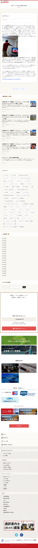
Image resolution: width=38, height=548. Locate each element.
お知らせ (5, 181)
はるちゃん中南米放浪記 (20, 201)
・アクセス (5, 486)
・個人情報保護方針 (6, 506)
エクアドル (12, 212)
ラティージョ (14, 178)
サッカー (23, 218)
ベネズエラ (19, 212)
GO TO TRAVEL (25, 186)
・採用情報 (5, 488)
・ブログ (4, 500)
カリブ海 (32, 212)
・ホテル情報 (5, 455)
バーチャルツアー (19, 181)
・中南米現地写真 (6, 496)
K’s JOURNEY (6, 198)
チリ (11, 215)
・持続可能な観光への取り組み (8, 512)
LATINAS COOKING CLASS (22, 189)
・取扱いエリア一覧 (6, 463)
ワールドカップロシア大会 (25, 178)
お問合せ (32, 2)
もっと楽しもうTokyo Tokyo (8, 189)
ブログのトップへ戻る (18, 88)
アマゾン (24, 206)
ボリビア (18, 206)
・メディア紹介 (5, 482)
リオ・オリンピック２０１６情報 (9, 221)
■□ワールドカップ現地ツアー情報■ (26, 221)
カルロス (11, 181)
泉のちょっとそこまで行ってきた (23, 195)
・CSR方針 (5, 508)
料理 (32, 186)
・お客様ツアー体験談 (6, 467)
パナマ (26, 212)
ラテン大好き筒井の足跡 (8, 201)
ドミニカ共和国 (18, 215)
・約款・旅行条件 (6, 502)
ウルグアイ (27, 215)
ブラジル (11, 206)
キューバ (5, 212)
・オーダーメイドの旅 (6, 453)
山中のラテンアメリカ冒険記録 (18, 198)
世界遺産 (5, 206)
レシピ (12, 192)
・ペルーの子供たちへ (6, 480)
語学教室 (18, 192)
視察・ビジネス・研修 (14, 218)
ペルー (30, 206)
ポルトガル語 (13, 175)
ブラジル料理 (5, 186)
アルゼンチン (13, 209)
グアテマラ (28, 181)
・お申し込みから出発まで (7, 469)
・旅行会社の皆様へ (6, 498)
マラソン (30, 218)
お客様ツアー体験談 (15, 186)
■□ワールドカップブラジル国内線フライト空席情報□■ (13, 226)
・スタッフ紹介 (5, 478)
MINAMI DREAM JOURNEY (8, 195)
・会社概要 (5, 484)
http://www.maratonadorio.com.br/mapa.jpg (11, 79)
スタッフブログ (26, 192)
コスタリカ (5, 215)
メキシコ (20, 209)
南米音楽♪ (5, 218)
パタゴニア (5, 209)
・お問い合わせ (5, 504)
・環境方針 (5, 510)
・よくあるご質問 (6, 465)
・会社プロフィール (6, 476)
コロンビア (27, 209)
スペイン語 (5, 175)
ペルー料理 (5, 192)
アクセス (19, 426)
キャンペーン (5, 178)
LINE (29, 2)
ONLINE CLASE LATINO (23, 175)
